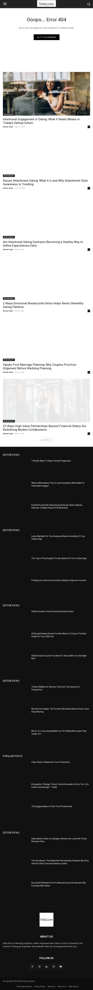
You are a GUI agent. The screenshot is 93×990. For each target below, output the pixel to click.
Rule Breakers (9, 114)
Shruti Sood (8, 127)
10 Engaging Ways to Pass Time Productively (51, 806)
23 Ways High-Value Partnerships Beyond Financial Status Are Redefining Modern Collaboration (44, 427)
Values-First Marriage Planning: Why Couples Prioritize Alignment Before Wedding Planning (39, 366)
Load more (46, 440)
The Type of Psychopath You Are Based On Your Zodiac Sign (59, 558)
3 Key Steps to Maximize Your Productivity (50, 762)
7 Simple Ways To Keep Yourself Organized (51, 461)
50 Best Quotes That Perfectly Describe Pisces (52, 611)
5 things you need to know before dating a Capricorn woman (58, 580)
